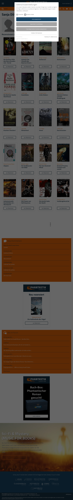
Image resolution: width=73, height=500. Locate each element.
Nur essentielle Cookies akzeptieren (36, 29)
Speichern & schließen (36, 24)
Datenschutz (54, 37)
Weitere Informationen (36, 33)
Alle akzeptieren (36, 19)
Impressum (47, 37)
